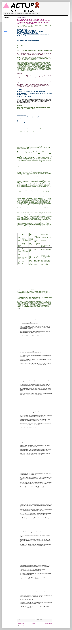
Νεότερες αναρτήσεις (21, 623)
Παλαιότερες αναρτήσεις (48, 623)
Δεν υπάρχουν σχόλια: (31, 619)
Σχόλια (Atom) (23, 625)
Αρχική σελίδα (34, 623)
